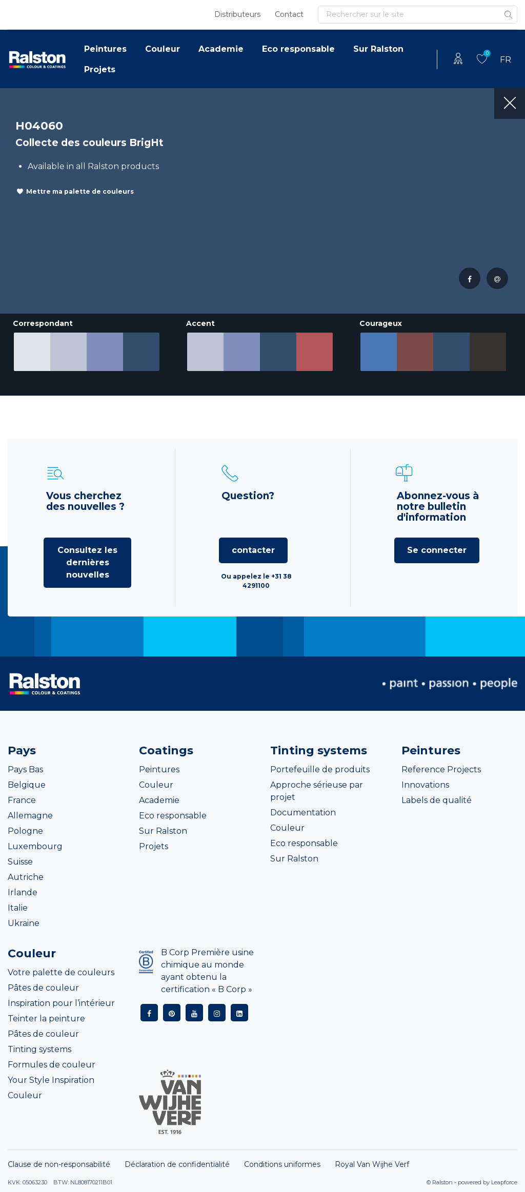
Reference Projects (441, 769)
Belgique (27, 785)
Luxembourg (35, 846)
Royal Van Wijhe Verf (372, 1164)
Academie (221, 49)
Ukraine (23, 923)
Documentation (303, 812)
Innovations (425, 785)
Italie (18, 908)
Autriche (26, 877)
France (22, 800)
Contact (289, 14)
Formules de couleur (51, 1065)
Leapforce (504, 1182)
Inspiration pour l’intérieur (61, 1003)
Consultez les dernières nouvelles (87, 562)
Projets (99, 69)
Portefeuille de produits (320, 769)
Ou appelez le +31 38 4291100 (256, 580)
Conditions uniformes (282, 1164)
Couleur (162, 49)
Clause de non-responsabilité (59, 1164)
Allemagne (30, 815)
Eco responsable (298, 49)
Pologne (25, 831)
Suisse (20, 862)
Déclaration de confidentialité (177, 1164)
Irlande (22, 892)
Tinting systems (39, 1049)
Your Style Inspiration (51, 1080)
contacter (253, 550)
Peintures (105, 49)
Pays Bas (25, 769)
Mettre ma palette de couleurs (80, 191)
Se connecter (437, 550)
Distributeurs (237, 14)
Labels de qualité (436, 800)
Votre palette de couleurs (61, 972)
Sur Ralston (378, 49)
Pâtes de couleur (43, 988)
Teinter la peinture (46, 1018)
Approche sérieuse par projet (316, 791)
